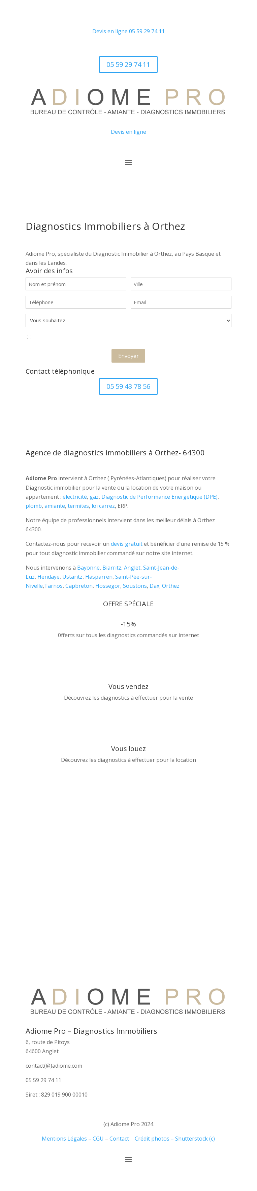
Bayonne (88, 567)
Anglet (132, 567)
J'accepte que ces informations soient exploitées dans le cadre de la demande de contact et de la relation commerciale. (113, 338)
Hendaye (48, 576)
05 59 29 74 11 (147, 31)
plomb (34, 505)
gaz (94, 496)
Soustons (135, 585)
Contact (119, 1138)
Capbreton (79, 585)
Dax (154, 585)
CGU (98, 1138)
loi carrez (103, 505)
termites (78, 505)
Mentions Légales (64, 1138)
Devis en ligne (110, 31)
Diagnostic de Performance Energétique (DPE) (159, 496)
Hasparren (99, 576)
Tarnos (53, 585)
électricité (75, 496)
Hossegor (107, 585)
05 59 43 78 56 (128, 386)
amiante (54, 505)
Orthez (171, 585)
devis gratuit (126, 543)
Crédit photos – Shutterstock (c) (175, 1138)
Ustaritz (72, 576)
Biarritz (111, 567)
